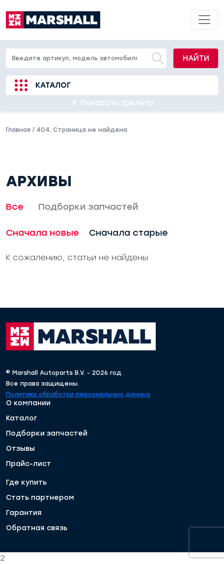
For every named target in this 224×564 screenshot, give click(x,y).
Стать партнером (40, 497)
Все (15, 206)
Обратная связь (36, 528)
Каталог (53, 85)
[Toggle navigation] (204, 19)
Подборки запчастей (88, 206)
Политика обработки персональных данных (78, 394)
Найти (196, 58)
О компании (28, 403)
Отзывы (20, 448)
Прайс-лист (28, 464)
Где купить (26, 482)
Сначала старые (128, 232)
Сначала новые (42, 232)
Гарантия (24, 513)
